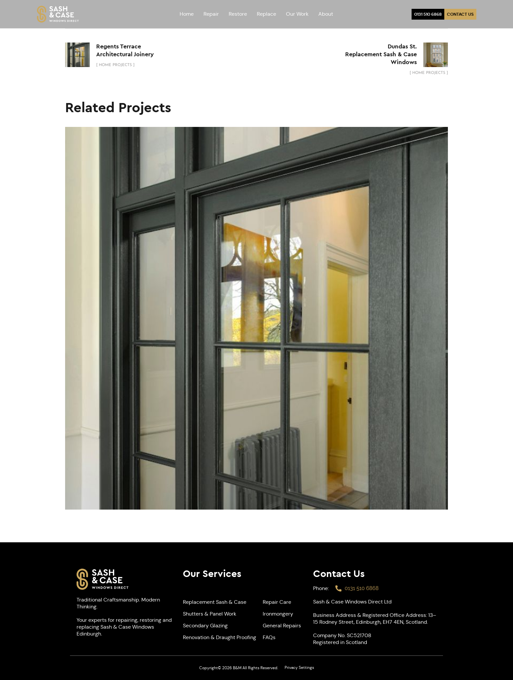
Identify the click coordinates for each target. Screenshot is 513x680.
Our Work (297, 14)
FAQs (269, 637)
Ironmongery (278, 614)
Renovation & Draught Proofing (219, 637)
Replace (266, 14)
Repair (211, 14)
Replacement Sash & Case (214, 602)
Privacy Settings (299, 667)
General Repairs (282, 625)
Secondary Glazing (205, 625)
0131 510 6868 (428, 14)
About (325, 14)
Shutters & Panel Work (209, 614)
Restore (238, 14)
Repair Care (277, 602)
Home (187, 14)
